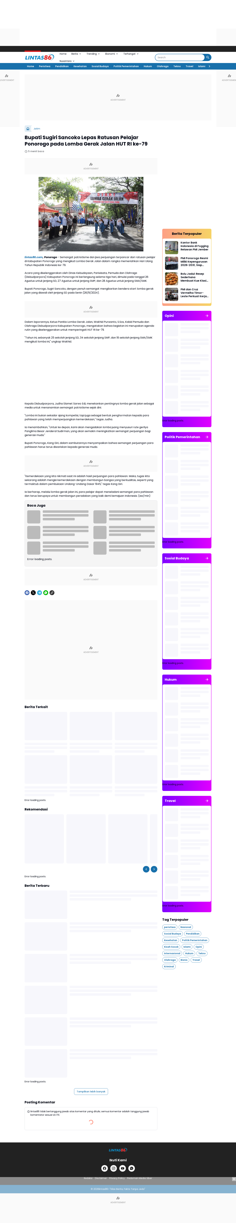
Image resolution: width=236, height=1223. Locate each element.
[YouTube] (122, 1168)
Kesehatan (80, 66)
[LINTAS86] (118, 1150)
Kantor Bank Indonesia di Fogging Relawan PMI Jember (194, 246)
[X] (33, 592)
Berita (76, 53)
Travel (189, 66)
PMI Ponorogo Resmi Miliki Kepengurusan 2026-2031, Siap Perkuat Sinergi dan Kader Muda (194, 262)
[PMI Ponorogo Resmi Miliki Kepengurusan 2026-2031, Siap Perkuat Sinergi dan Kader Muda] (171, 263)
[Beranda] (28, 128)
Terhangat (131, 53)
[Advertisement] (98, 23)
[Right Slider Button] (208, 66)
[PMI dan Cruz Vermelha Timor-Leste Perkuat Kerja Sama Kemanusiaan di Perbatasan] (171, 294)
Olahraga (162, 66)
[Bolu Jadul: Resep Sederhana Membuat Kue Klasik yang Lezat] (171, 278)
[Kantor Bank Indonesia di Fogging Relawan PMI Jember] (171, 247)
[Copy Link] (51, 592)
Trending (93, 53)
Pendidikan (62, 66)
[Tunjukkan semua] (207, 316)
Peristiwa (44, 66)
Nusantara (67, 61)
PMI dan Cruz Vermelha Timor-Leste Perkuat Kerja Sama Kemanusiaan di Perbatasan (194, 293)
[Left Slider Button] (146, 869)
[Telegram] (39, 592)
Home (63, 53)
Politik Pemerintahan (126, 66)
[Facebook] (27, 592)
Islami (201, 66)
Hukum (148, 66)
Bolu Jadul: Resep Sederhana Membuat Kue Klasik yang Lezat (194, 277)
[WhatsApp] (45, 592)
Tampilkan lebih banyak (91, 1091)
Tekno (177, 66)
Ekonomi (111, 53)
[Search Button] (208, 57)
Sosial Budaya (100, 66)
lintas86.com (34, 257)
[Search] (180, 57)
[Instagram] (113, 1168)
